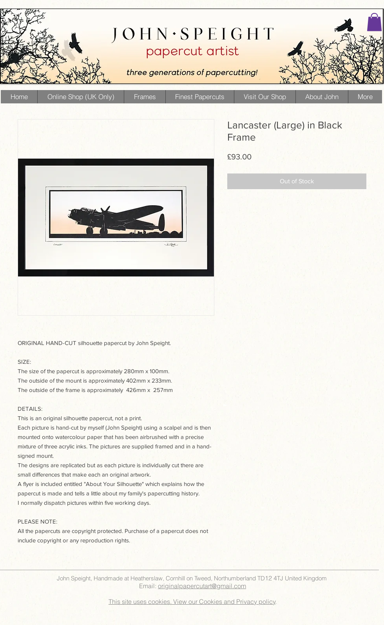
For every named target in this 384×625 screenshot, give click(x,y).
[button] (374, 22)
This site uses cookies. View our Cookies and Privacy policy (192, 601)
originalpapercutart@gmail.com (202, 586)
